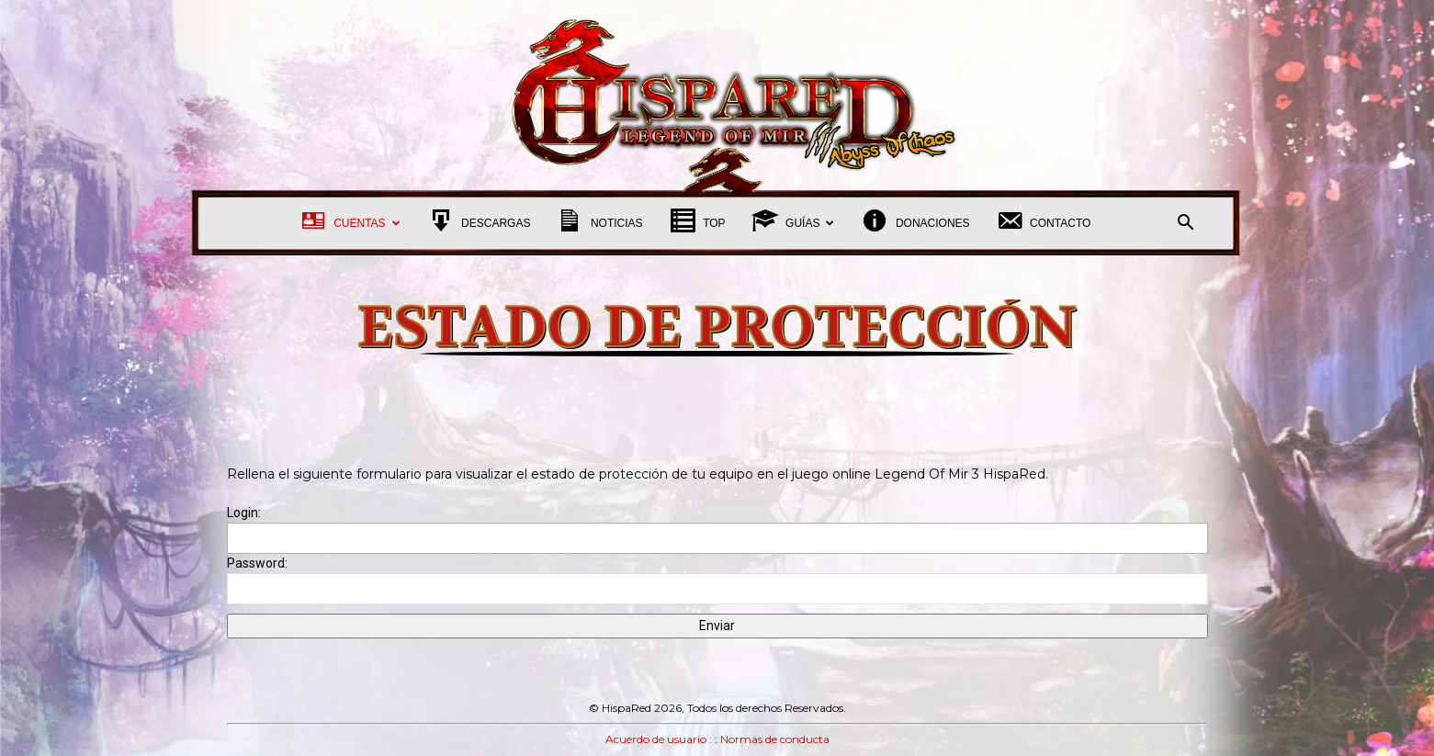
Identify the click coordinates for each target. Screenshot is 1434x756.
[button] (1186, 224)
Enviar (717, 625)
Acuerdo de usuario (655, 739)
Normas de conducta (775, 739)
